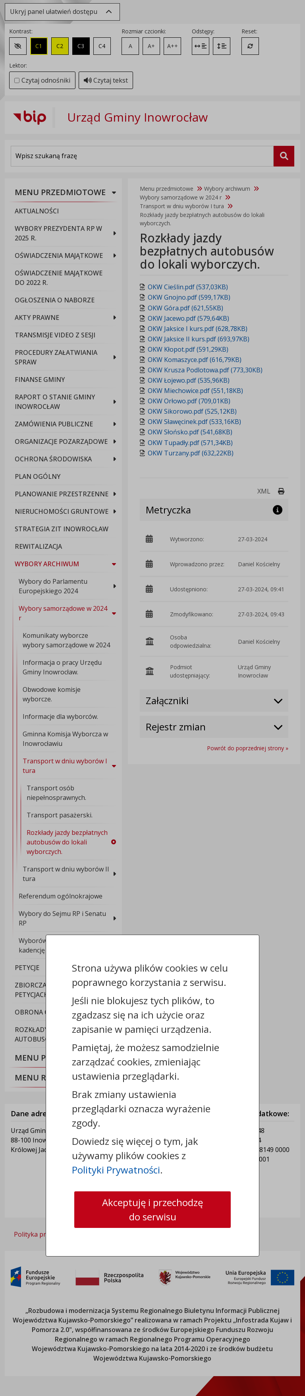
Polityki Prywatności (116, 1169)
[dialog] (152, 698)
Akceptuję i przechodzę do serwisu (152, 1209)
